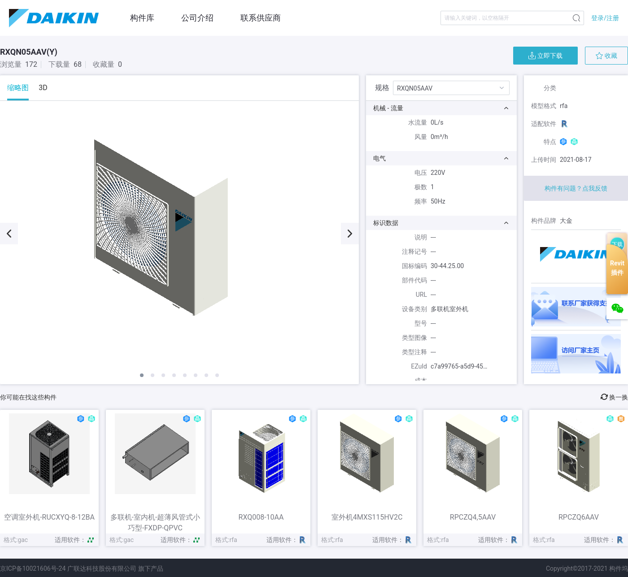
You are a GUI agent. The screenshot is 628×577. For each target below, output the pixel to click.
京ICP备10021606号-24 (32, 568)
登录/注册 (605, 18)
